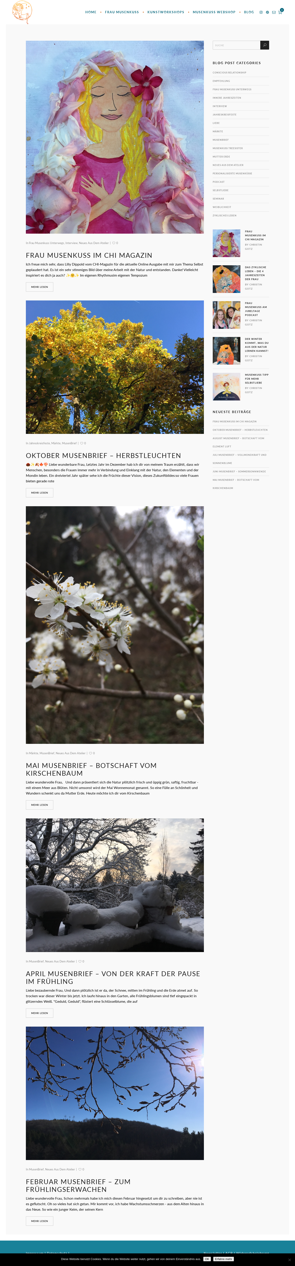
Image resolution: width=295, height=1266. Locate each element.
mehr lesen (39, 286)
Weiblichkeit (222, 207)
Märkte (56, 443)
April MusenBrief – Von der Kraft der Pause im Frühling (113, 977)
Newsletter (213, 1253)
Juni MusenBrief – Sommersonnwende (239, 471)
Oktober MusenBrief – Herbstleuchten (103, 455)
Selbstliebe (221, 190)
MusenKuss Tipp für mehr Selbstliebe (257, 378)
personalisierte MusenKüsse (232, 173)
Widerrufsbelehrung (252, 1253)
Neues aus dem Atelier (94, 243)
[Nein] (289, 1260)
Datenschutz (57, 1253)
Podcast (219, 182)
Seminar (218, 198)
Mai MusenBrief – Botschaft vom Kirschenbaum (91, 769)
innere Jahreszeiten (227, 97)
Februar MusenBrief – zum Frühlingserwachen (78, 1185)
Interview (71, 243)
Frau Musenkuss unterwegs (46, 243)
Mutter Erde (221, 156)
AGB (229, 1253)
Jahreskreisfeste (39, 443)
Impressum (35, 1253)
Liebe (216, 123)
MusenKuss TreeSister (228, 148)
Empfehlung (221, 81)
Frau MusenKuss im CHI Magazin (89, 255)
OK (207, 1259)
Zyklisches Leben (225, 215)
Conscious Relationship (229, 72)
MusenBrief (69, 443)
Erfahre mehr (223, 1259)
